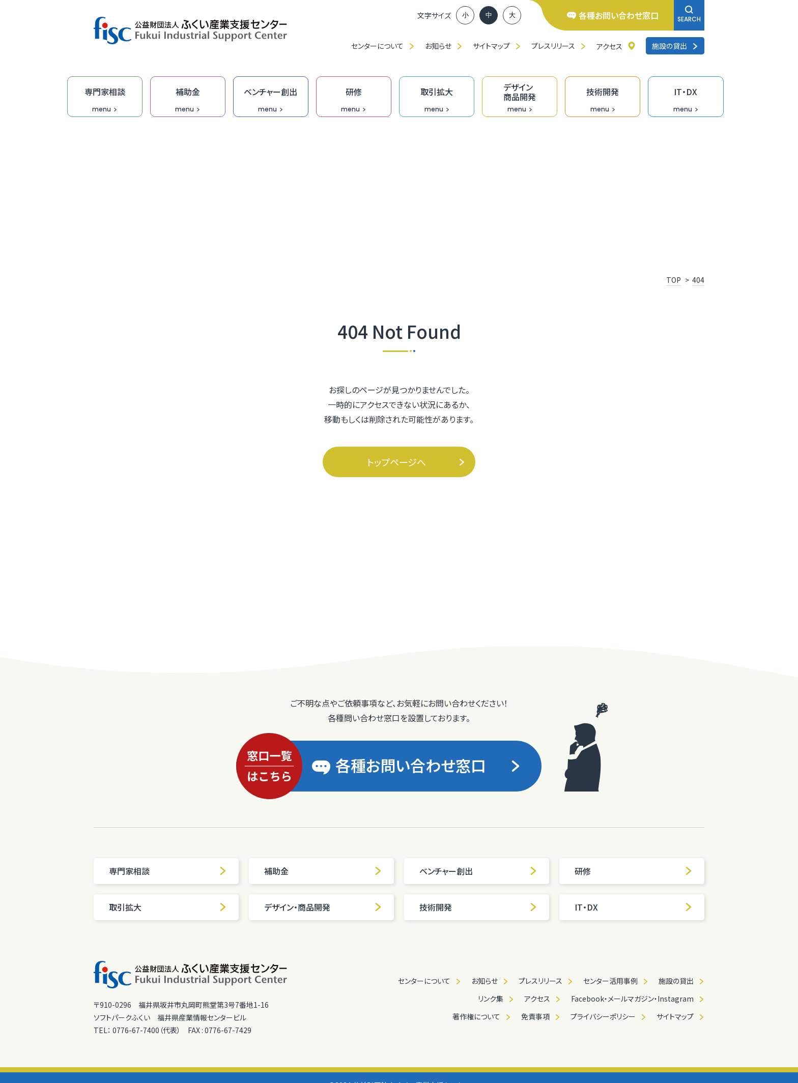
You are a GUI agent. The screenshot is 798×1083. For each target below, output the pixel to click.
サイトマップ (491, 46)
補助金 (323, 871)
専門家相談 (168, 871)
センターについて (377, 46)
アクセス (609, 46)
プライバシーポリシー (603, 1016)
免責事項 (535, 1016)
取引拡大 (168, 907)
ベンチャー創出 (478, 871)
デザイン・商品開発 (323, 907)
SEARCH (689, 14)
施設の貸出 (675, 46)
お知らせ (438, 46)
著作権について (476, 1016)
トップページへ (416, 462)
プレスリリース (553, 46)
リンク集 (490, 998)
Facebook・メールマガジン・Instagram (632, 998)
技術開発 (478, 907)
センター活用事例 (610, 981)
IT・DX (634, 907)
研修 (634, 871)
